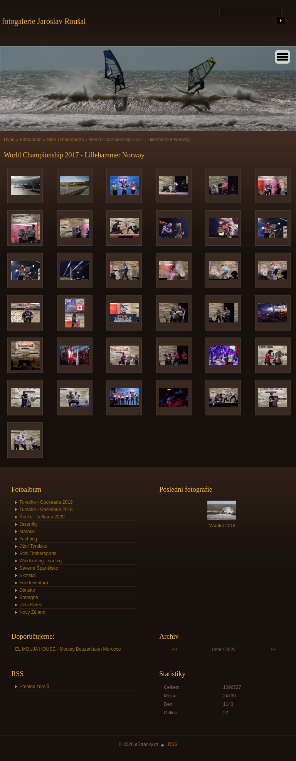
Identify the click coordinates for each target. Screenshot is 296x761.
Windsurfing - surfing (40, 561)
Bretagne (28, 597)
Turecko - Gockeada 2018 (45, 509)
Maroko (27, 531)
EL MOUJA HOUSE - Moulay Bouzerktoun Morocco (68, 649)
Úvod (9, 139)
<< (174, 649)
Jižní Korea (30, 604)
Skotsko (27, 575)
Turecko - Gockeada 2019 (45, 502)
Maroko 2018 (222, 525)
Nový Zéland (32, 612)
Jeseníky (28, 524)
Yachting (28, 539)
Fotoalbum (31, 139)
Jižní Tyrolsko (33, 546)
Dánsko (27, 590)
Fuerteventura (33, 583)
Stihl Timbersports (65, 139)
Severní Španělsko (38, 568)
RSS (173, 744)
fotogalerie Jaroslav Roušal (44, 21)
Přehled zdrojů (34, 686)
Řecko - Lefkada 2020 (41, 517)
